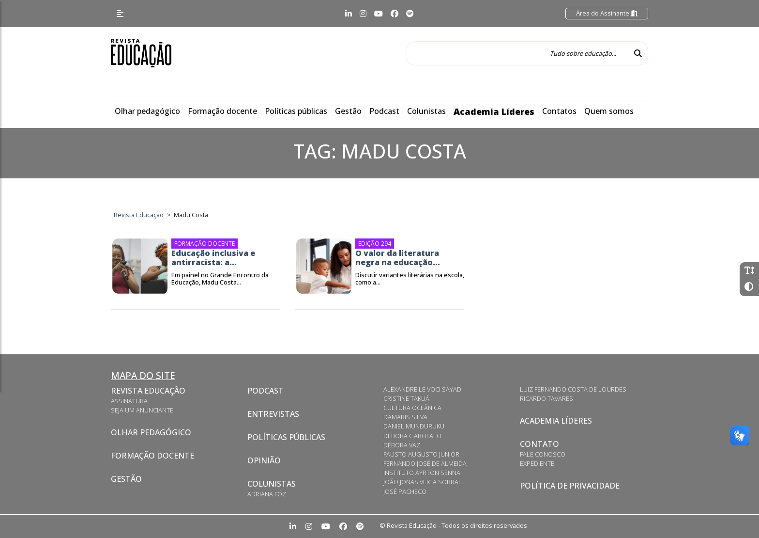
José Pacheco (404, 491)
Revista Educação (148, 390)
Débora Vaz (401, 445)
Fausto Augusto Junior (421, 454)
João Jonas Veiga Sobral (422, 481)
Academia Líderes (494, 111)
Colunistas (426, 111)
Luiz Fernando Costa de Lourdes (573, 389)
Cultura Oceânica (412, 407)
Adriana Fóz (266, 494)
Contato (539, 444)
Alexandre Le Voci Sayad (422, 389)
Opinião (264, 460)
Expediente (537, 463)
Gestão (348, 111)
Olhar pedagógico (147, 111)
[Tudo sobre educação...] (517, 53)
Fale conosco (542, 454)
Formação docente (222, 111)
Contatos (559, 111)
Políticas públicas (296, 111)
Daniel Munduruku (413, 426)
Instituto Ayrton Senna (421, 472)
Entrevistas (273, 414)
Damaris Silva (405, 416)
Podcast (384, 111)
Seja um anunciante (142, 410)
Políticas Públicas (286, 437)
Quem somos (609, 111)
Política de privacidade (570, 485)
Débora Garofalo (412, 435)
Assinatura (129, 400)
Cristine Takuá (406, 398)
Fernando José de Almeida (425, 463)
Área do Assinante (607, 13)
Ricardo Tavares (546, 398)
